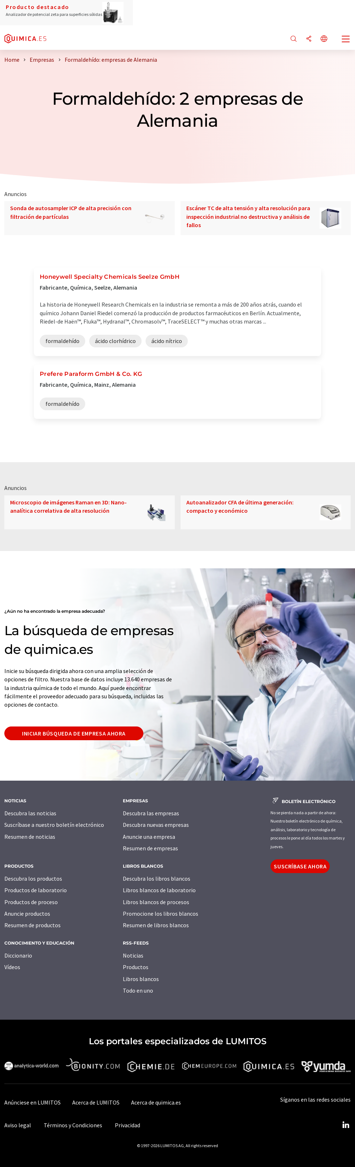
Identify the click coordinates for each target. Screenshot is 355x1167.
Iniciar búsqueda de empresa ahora (74, 733)
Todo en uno (138, 990)
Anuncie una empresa (149, 836)
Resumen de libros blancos (156, 925)
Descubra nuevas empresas (156, 824)
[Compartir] (309, 39)
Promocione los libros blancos (160, 913)
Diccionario (18, 955)
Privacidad (127, 1125)
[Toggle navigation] (346, 39)
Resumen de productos (32, 925)
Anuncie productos (27, 913)
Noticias (133, 955)
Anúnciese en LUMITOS (32, 1102)
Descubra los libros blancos (156, 878)
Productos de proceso (31, 902)
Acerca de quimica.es (156, 1102)
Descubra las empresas (151, 813)
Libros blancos (141, 978)
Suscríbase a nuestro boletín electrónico (54, 824)
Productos (135, 967)
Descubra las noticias (30, 813)
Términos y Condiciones (73, 1125)
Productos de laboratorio (35, 890)
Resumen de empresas (150, 848)
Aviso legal (17, 1125)
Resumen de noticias (29, 836)
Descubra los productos (33, 878)
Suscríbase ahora (300, 866)
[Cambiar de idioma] (324, 39)
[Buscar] (294, 39)
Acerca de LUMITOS (96, 1102)
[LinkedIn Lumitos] (346, 1125)
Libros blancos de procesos (156, 902)
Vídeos (12, 967)
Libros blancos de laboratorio (159, 890)
